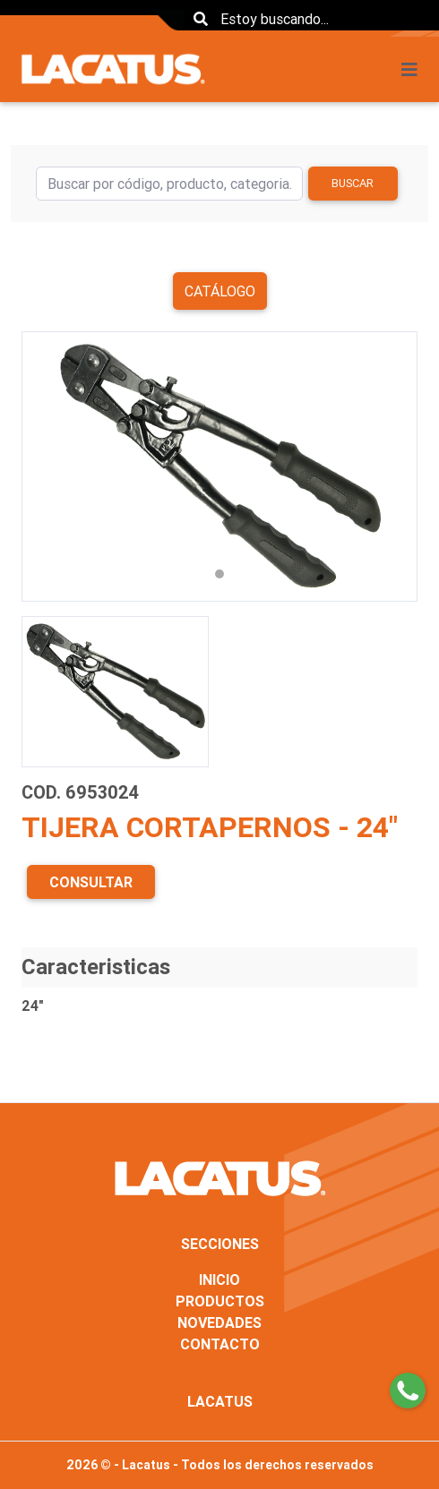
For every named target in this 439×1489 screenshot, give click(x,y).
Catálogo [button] (220, 291)
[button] (51, 466)
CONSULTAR (91, 882)
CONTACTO (220, 1344)
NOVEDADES (219, 1322)
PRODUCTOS (220, 1301)
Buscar (352, 183)
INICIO (219, 1279)
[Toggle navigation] (415, 69)
